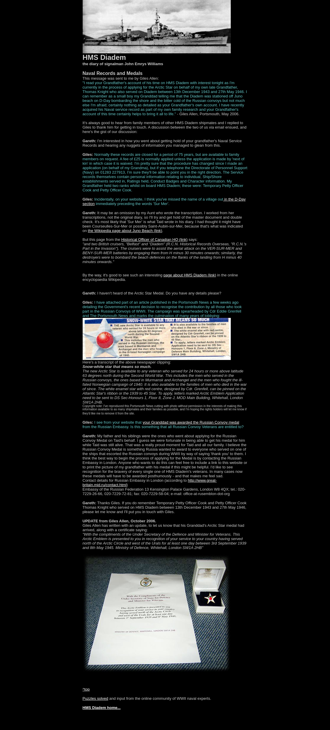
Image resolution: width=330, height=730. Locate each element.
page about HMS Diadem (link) (190, 275)
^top (86, 689)
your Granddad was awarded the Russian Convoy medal (191, 422)
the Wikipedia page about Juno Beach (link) (125, 230)
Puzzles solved (95, 698)
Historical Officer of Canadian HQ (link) (154, 239)
